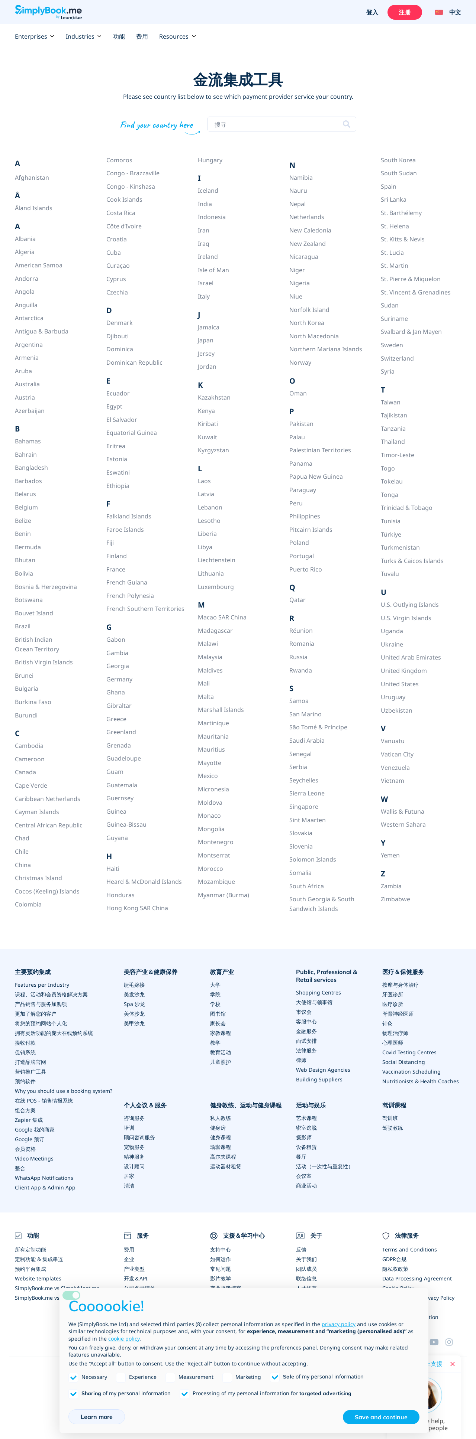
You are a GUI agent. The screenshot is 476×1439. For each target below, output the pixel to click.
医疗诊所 (392, 1003)
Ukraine (392, 644)
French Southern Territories (145, 609)
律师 (301, 1060)
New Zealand (307, 244)
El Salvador (121, 420)
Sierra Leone (307, 793)
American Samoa (38, 265)
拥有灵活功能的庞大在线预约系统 (54, 1032)
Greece (116, 719)
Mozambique (216, 882)
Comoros (119, 160)
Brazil (22, 626)
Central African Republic (49, 825)
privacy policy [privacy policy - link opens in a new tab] (339, 1324)
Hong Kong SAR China (137, 908)
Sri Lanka (393, 199)
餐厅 (301, 1156)
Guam (114, 772)
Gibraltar (119, 705)
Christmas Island (38, 878)
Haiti (112, 869)
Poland (299, 542)
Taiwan (391, 402)
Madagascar (215, 630)
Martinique (213, 723)
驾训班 (390, 1117)
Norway (300, 362)
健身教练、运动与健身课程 (246, 1105)
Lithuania (211, 573)
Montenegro (216, 842)
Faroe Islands (125, 529)
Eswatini (118, 472)
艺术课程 (306, 1117)
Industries (84, 36)
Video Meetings (34, 1158)
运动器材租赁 (225, 1166)
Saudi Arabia (307, 740)
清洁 (129, 1185)
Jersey (206, 353)
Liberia (207, 534)
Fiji (110, 542)
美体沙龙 (134, 1013)
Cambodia (29, 746)
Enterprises (35, 36)
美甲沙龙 (134, 1023)
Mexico (208, 776)
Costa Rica (120, 213)
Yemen (390, 855)
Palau (297, 437)
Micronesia (213, 789)
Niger (297, 270)
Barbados (28, 481)
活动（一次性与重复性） (324, 1166)
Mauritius (211, 749)
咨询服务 (134, 1117)
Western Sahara (403, 824)
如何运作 (220, 1259)
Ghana (115, 692)
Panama (300, 463)
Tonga (389, 495)
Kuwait (207, 437)
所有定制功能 (30, 1249)
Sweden (392, 345)
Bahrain (26, 454)
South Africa (306, 886)
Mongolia (211, 829)
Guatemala (121, 785)
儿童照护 (220, 1061)
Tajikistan (394, 415)
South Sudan (399, 173)
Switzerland (397, 358)
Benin (23, 534)
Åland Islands (33, 208)
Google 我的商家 (35, 1129)
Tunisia (391, 521)
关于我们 (306, 1259)
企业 (129, 1259)
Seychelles (303, 780)
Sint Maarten (307, 820)
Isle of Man (213, 270)
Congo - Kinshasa (130, 186)
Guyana (117, 838)
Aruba (23, 371)
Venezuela (395, 768)
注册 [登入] (405, 12)
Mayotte (209, 763)
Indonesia (212, 217)
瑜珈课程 (220, 1146)
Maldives (210, 670)
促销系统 (25, 1052)
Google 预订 (29, 1139)
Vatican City (397, 754)
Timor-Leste (397, 455)
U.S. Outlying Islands (410, 604)
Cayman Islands (37, 812)
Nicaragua (303, 257)
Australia (27, 384)
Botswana (29, 600)
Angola (25, 291)
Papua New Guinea (316, 476)
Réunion (301, 630)
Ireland (208, 257)
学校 (215, 1003)
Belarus (25, 494)
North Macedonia (314, 336)
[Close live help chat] (453, 1364)
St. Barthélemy (401, 213)
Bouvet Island (34, 613)
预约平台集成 (30, 1268)
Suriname (394, 319)
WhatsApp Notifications (44, 1177)
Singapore (303, 806)
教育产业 (222, 972)
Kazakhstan (214, 397)
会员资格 (25, 1148)
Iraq (203, 244)
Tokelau (392, 481)
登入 (372, 12)
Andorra (26, 278)
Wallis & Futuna (402, 811)
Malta (206, 697)
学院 (215, 994)
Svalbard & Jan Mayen (411, 332)
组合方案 (25, 1110)
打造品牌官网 (30, 1061)
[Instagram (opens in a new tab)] (453, 1342)
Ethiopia (117, 486)
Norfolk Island (309, 310)
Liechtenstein (216, 560)
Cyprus (116, 279)
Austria (25, 397)
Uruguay (393, 697)
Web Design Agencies (323, 1069)
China (23, 865)
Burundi (26, 715)
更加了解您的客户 (36, 1013)
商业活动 (306, 1185)
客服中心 (306, 1021)
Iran (203, 230)
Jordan (207, 366)
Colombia (28, 904)
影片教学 (220, 1278)
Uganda (392, 631)
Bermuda (28, 547)
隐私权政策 (395, 1268)
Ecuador (118, 393)
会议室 (304, 1175)
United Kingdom (404, 671)
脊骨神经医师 (398, 1013)
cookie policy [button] (123, 1338)
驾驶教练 (392, 1127)
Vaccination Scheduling (411, 1071)
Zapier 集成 (29, 1119)
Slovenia (301, 846)
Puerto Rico (305, 569)
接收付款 (25, 1042)
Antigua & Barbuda (41, 331)
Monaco (209, 815)
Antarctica (29, 318)
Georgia (117, 666)
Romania (301, 643)
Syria (388, 371)
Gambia (117, 653)
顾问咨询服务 (139, 1137)
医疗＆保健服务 (403, 972)
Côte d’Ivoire (124, 226)
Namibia (301, 177)
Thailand (393, 441)
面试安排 (306, 1040)
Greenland (121, 732)
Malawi (208, 643)
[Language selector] (445, 12)
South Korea (398, 160)
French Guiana (126, 582)
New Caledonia (310, 230)
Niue (295, 296)
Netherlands (306, 217)
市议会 (304, 1011)
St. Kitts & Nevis (403, 239)
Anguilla (26, 305)
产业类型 (134, 1268)
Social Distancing (403, 1061)
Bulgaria (26, 688)
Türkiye (391, 534)
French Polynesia (130, 596)
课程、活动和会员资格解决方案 (51, 994)
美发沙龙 (134, 994)
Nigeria (299, 283)
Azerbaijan (30, 411)
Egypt (114, 406)
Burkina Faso (33, 702)
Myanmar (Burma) (223, 895)
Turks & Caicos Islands (412, 561)
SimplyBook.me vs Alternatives (53, 1297)
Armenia (27, 358)
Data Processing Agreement (417, 1278)
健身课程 (220, 1137)
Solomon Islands (312, 859)
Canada (25, 772)
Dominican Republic (134, 362)
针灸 (387, 1023)
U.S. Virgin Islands (406, 618)
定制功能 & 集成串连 (39, 1259)
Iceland (208, 190)
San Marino (305, 714)
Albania (25, 239)
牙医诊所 (392, 994)
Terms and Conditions (409, 1249)
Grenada (118, 745)
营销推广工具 (30, 1071)
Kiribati (208, 424)
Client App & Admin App (45, 1187)
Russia (298, 657)
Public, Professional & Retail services (326, 975)
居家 (129, 1175)
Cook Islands (124, 199)
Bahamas (28, 441)
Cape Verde (31, 785)
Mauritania (213, 736)
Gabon (115, 639)
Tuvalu (390, 574)
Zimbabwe (395, 899)
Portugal (301, 556)
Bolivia (24, 573)
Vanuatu (393, 741)
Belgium (26, 507)
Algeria (25, 252)
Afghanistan (32, 177)
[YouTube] (437, 1342)
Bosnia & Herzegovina (46, 587)
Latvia (206, 494)
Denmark (119, 323)
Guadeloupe (123, 758)
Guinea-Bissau (126, 824)
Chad (22, 838)
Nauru (298, 190)
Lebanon (210, 507)
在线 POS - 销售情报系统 (44, 1100)
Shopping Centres (318, 992)
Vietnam (392, 781)
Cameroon (30, 759)
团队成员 (306, 1268)
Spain (388, 186)
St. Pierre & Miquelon (411, 279)
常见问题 (220, 1268)
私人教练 (220, 1117)
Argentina (29, 345)
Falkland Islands (128, 516)
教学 (215, 1042)
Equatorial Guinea (131, 433)
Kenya (206, 411)
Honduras (120, 895)
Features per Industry (42, 984)
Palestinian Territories (320, 450)
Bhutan (25, 560)
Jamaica (208, 327)
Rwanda (300, 670)
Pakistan (301, 424)
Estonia (116, 459)
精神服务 (134, 1156)
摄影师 (304, 1137)
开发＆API (136, 1278)
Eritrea (115, 446)
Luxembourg (216, 587)
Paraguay (302, 490)
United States (400, 684)
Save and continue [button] (381, 1417)
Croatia (116, 239)
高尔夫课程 (223, 1156)
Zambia (391, 886)
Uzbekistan (396, 710)
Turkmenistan (400, 547)
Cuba (113, 252)
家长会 (218, 1023)
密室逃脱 (306, 1127)
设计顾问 (134, 1166)
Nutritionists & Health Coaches (420, 1081)
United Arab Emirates (411, 657)
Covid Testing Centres (409, 1052)
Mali (204, 683)
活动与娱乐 (311, 1105)
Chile (22, 851)
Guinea (116, 811)
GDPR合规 (394, 1259)
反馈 (301, 1249)
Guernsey (120, 798)
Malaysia (210, 657)
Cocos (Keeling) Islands (47, 891)
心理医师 (392, 1042)
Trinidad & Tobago (406, 508)
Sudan (390, 305)
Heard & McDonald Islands (144, 882)
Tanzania (393, 428)
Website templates (38, 1278)
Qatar (297, 600)
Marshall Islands (221, 710)
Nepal (297, 204)
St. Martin (394, 265)
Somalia (300, 873)
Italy (204, 296)
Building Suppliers (319, 1079)
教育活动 (220, 1052)
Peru (296, 503)
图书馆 (218, 1013)
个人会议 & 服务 (145, 1105)
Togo (388, 468)
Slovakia (300, 833)
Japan (205, 340)
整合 (20, 1168)
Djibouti (117, 336)
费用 (142, 36)
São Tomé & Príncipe (318, 727)
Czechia (117, 292)
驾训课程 (394, 1105)
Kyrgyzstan (213, 450)
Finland (116, 556)
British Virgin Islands (44, 662)
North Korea (306, 323)
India (205, 204)
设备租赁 (306, 1146)
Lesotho (209, 521)
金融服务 (306, 1031)
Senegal (300, 754)
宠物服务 (134, 1146)
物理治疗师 (395, 1032)
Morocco (210, 869)
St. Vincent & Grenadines (416, 292)
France (115, 569)
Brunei (24, 675)
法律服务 (306, 1050)
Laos (204, 481)
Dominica (119, 349)
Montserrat (214, 855)
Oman (298, 393)
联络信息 (306, 1278)
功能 (119, 36)
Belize (23, 521)
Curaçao (118, 265)
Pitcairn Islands (310, 529)
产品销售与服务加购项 (41, 1003)
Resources (177, 36)
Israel (205, 283)
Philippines (304, 516)
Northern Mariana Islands (325, 349)
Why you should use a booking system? (63, 1090)
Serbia (298, 767)
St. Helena (395, 226)
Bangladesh (31, 467)
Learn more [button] (97, 1416)
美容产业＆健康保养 (150, 972)
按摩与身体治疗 (400, 984)
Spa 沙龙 (134, 1003)
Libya (205, 547)
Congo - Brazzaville (133, 173)
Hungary (210, 160)
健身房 (218, 1127)
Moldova (210, 802)
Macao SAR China (222, 617)
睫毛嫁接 (134, 984)
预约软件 (25, 1081)
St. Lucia (392, 252)
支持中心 (220, 1249)
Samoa (299, 701)
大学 (215, 984)
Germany (119, 679)
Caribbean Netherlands (47, 799)
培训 (129, 1127)
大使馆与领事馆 (314, 1002)
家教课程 (220, 1032)
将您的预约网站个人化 (41, 1023)
